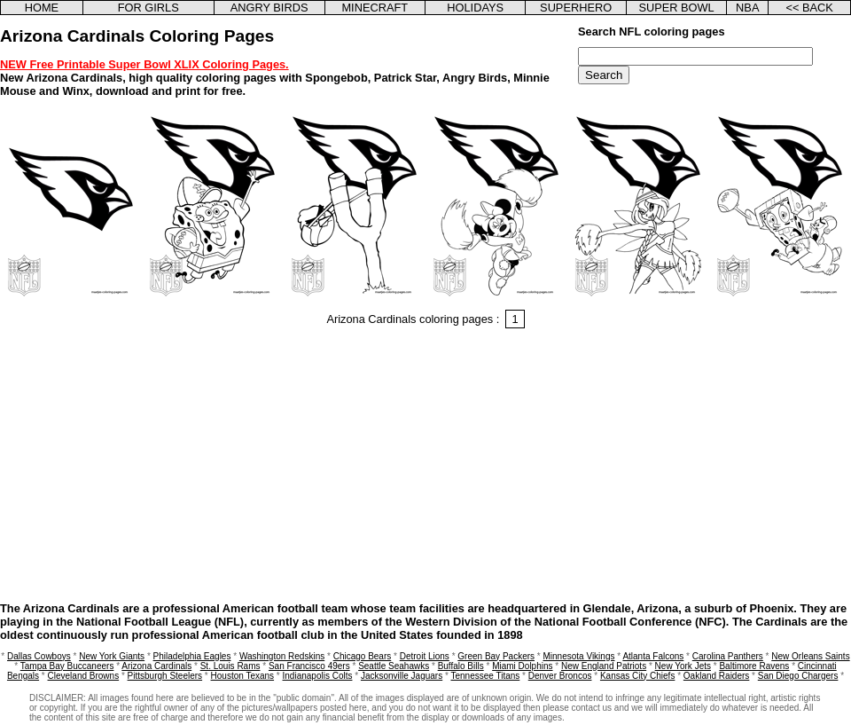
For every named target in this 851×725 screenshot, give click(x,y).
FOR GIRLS (148, 7)
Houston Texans (243, 676)
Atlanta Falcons (652, 656)
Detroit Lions (424, 656)
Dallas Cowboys (39, 656)
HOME (42, 7)
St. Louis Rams (230, 666)
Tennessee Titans (484, 676)
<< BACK (808, 7)
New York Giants (111, 656)
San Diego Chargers (798, 676)
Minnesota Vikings (578, 656)
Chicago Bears (362, 656)
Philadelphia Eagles (192, 656)
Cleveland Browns (84, 676)
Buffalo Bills (461, 666)
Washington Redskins (281, 656)
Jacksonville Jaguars (401, 676)
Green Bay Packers (496, 656)
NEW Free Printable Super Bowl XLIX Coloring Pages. (144, 64)
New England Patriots (603, 666)
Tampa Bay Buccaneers (67, 666)
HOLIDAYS (475, 7)
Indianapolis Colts (318, 676)
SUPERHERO (576, 7)
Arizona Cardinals (156, 666)
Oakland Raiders (716, 676)
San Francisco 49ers (309, 666)
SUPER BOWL (676, 7)
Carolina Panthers (727, 656)
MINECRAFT (374, 7)
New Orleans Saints (810, 656)
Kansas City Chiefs (637, 676)
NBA (747, 7)
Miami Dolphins (522, 666)
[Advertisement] (425, 467)
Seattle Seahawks (393, 666)
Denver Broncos (560, 676)
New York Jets (683, 666)
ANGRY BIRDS (269, 7)
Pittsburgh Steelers (165, 676)
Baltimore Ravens (754, 666)
